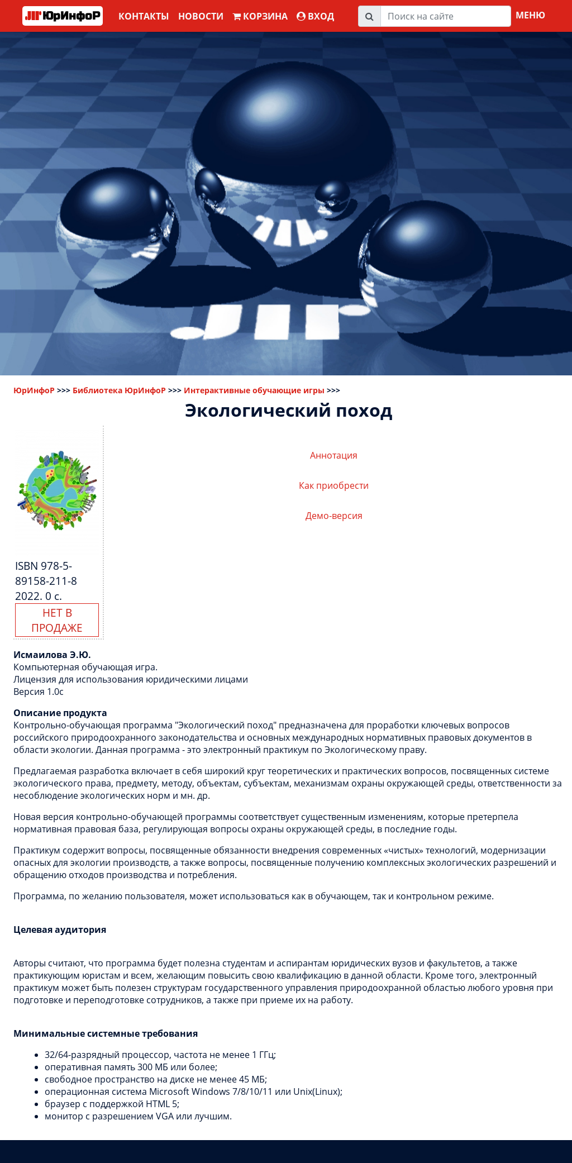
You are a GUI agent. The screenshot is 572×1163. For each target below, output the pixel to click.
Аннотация (334, 455)
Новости (200, 16)
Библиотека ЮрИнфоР (119, 390)
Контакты (143, 16)
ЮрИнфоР (34, 390)
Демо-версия (334, 515)
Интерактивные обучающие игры (254, 390)
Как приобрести (334, 485)
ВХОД (315, 16)
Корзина (260, 16)
